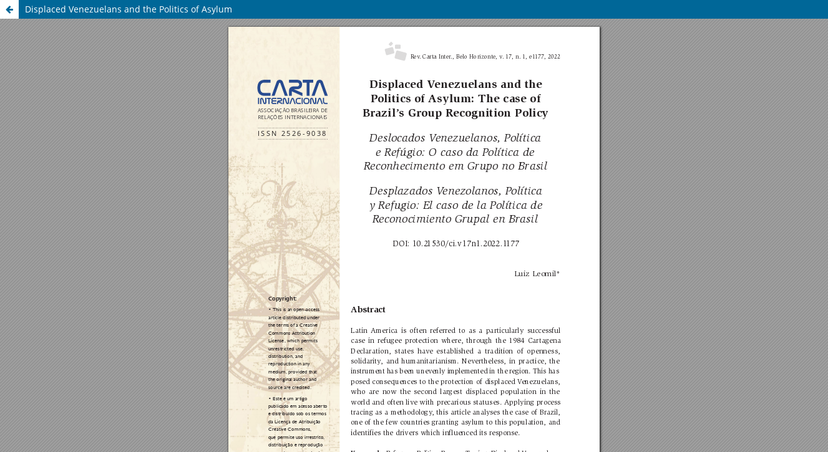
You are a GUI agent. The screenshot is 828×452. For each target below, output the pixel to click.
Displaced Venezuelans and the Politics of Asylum (128, 9)
